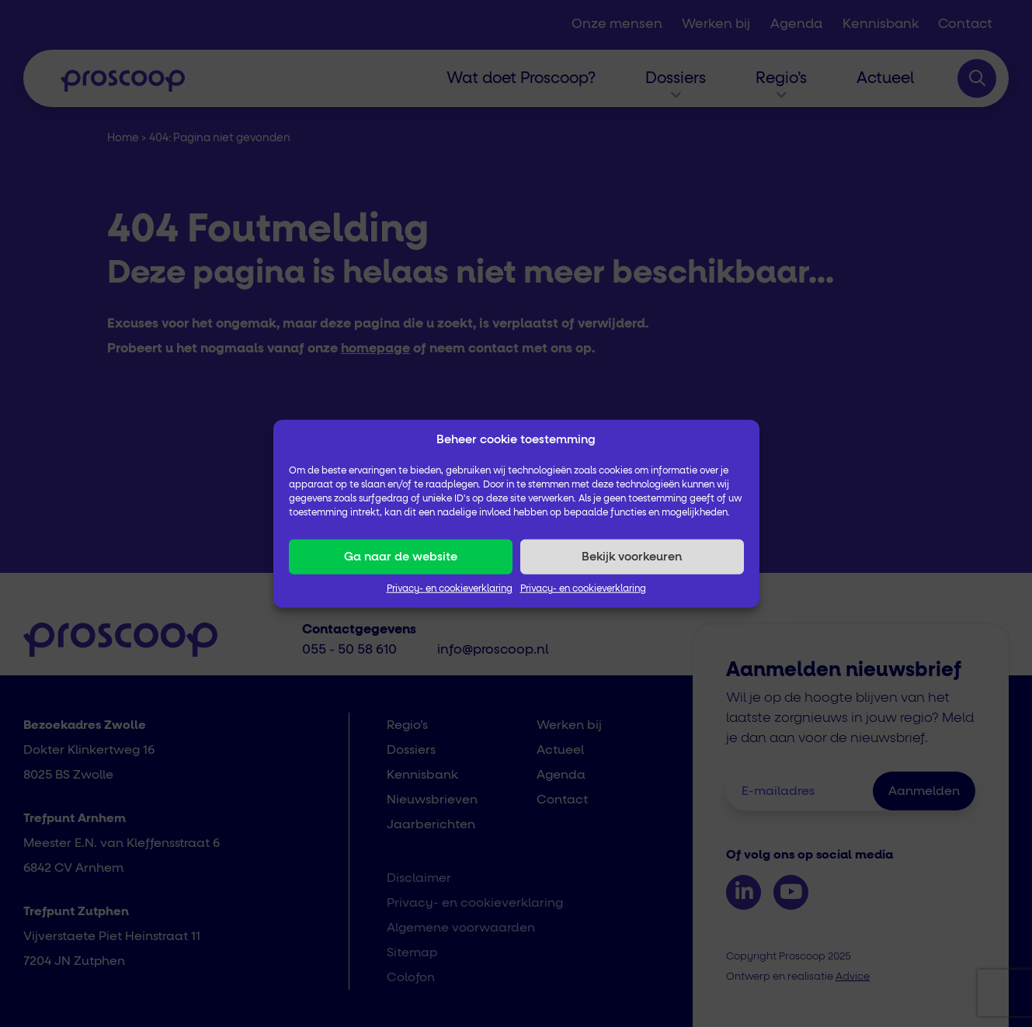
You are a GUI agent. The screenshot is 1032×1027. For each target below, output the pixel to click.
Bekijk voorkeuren (632, 556)
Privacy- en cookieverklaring (450, 589)
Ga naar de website (400, 556)
